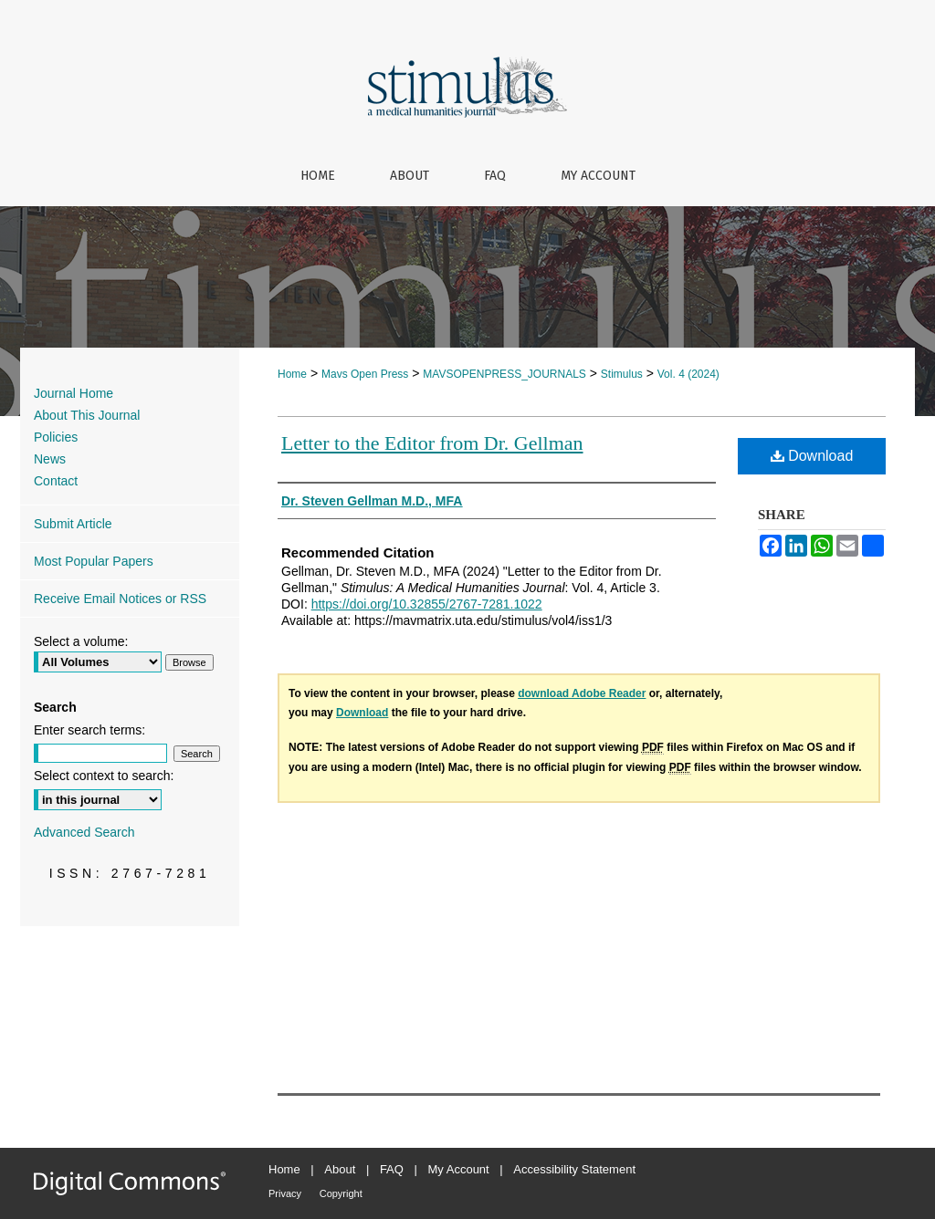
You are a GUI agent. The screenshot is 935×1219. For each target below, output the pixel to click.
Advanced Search (84, 832)
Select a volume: (81, 641)
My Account (458, 1169)
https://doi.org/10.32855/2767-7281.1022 (426, 604)
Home (292, 374)
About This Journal (87, 415)
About (339, 1169)
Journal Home (73, 393)
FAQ (392, 1169)
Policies (56, 437)
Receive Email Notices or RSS (120, 598)
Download (812, 456)
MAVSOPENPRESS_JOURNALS (504, 374)
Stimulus (622, 374)
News (50, 459)
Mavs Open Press (364, 374)
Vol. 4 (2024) (688, 374)
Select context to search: (103, 775)
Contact (56, 481)
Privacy (284, 1193)
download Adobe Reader (582, 693)
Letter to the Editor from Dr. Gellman (432, 443)
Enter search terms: (89, 730)
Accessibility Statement (574, 1169)
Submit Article (73, 523)
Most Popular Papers (93, 561)
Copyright (341, 1193)
